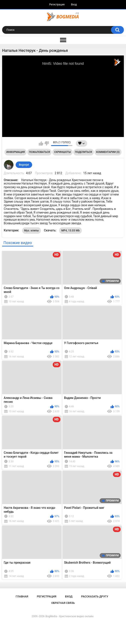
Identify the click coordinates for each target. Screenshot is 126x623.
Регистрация (57, 4)
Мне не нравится (46, 143)
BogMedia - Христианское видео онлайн (69, 616)
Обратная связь (63, 603)
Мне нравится (41, 143)
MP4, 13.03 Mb (70, 230)
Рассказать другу (94, 596)
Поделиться (83, 152)
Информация (15, 152)
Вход (74, 4)
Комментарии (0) (108, 152)
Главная (22, 596)
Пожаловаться (39, 152)
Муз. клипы (31, 230)
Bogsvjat (24, 164)
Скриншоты (62, 152)
